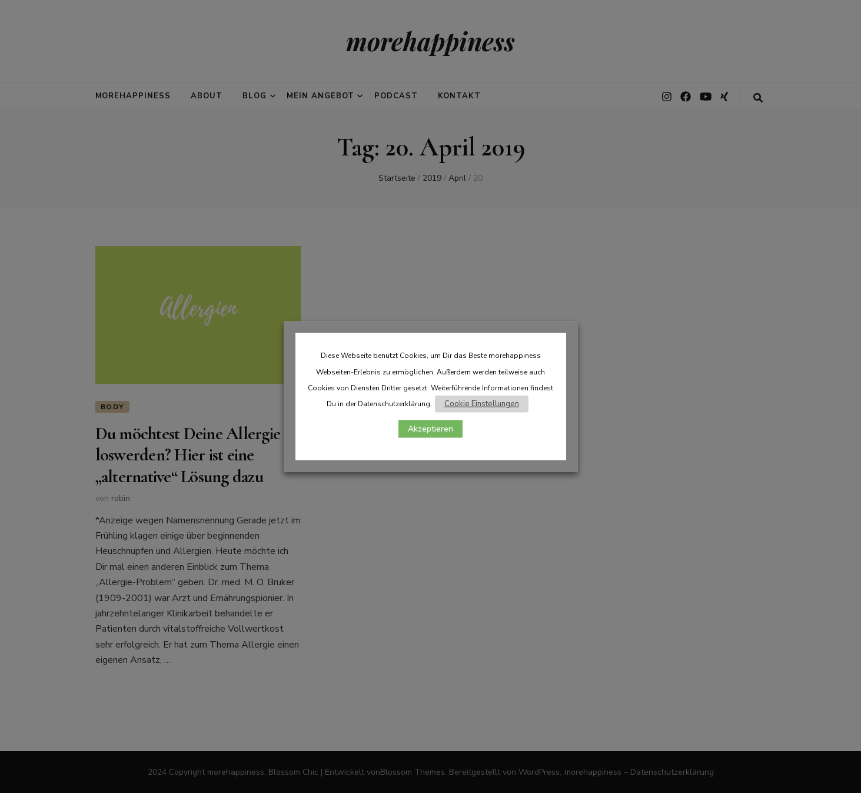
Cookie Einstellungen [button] (481, 404)
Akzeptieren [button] (430, 428)
